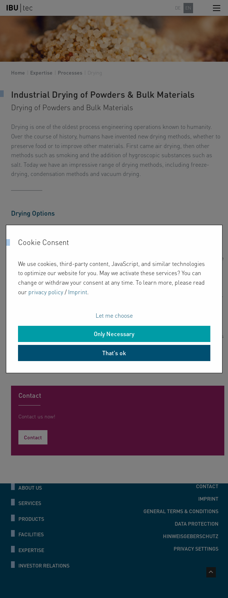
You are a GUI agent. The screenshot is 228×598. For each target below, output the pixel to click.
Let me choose (114, 315)
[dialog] (114, 299)
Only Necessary (114, 334)
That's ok (114, 353)
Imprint (77, 292)
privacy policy (45, 292)
